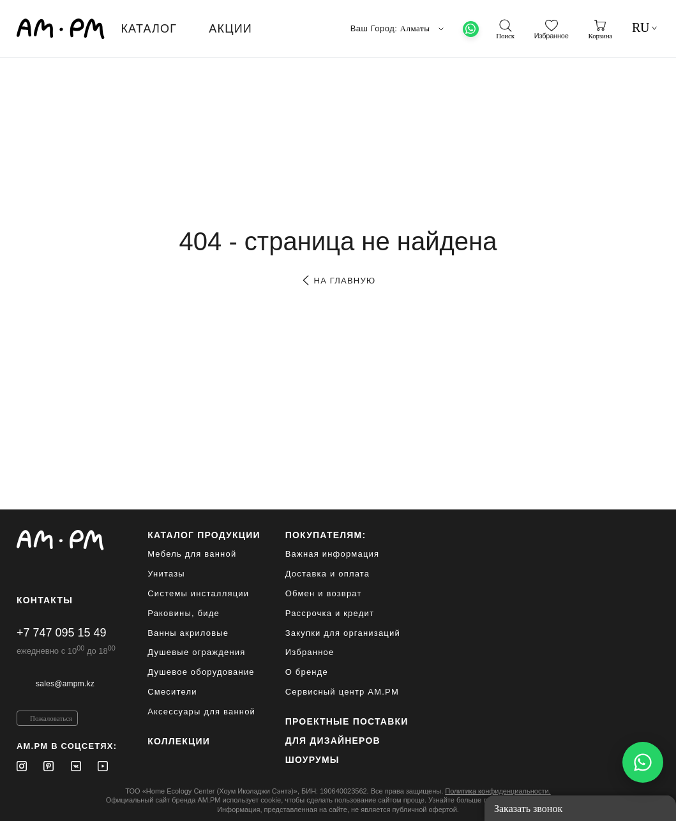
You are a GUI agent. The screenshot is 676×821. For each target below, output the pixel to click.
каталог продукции (203, 535)
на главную (338, 280)
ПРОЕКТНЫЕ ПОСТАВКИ (347, 721)
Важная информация (332, 554)
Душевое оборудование (201, 672)
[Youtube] (103, 766)
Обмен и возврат (323, 593)
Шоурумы (312, 760)
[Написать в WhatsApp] (642, 762)
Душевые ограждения (196, 652)
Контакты (45, 600)
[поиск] (505, 29)
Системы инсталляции (198, 593)
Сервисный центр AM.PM (342, 692)
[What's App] (471, 29)
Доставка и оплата (327, 573)
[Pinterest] (48, 766)
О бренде (306, 672)
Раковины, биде (183, 613)
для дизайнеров (332, 740)
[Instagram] (22, 766)
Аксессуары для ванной (201, 711)
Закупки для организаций (342, 633)
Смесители (172, 692)
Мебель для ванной (191, 554)
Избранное (309, 652)
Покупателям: (325, 535)
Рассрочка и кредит (329, 613)
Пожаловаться (51, 718)
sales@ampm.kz (65, 683)
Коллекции (178, 741)
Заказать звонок (528, 808)
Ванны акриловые (188, 633)
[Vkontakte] (76, 766)
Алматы (423, 29)
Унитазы (166, 573)
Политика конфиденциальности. (497, 791)
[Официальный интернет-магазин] (67, 540)
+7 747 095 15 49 (62, 632)
